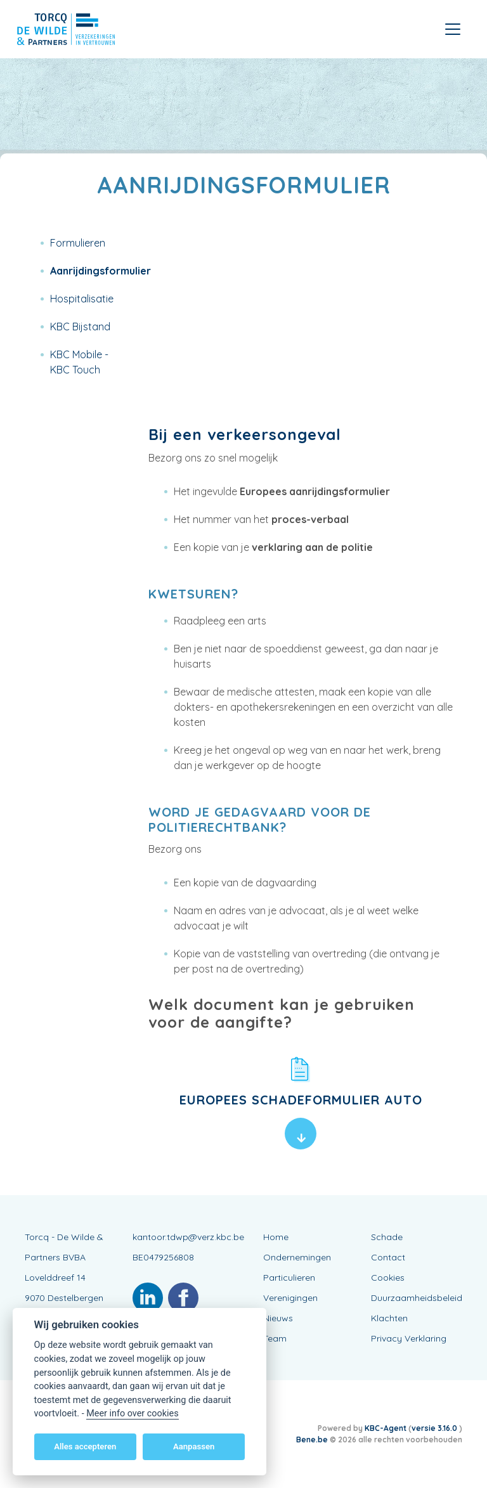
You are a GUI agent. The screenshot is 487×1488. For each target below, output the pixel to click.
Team (275, 1338)
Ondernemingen (297, 1257)
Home (276, 1237)
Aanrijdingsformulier (100, 270)
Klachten (389, 1318)
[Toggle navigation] (453, 29)
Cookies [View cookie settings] (388, 1277)
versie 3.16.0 (435, 1428)
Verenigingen (290, 1298)
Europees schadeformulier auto (300, 1100)
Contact (388, 1257)
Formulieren (77, 242)
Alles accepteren (85, 1446)
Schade (387, 1237)
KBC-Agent (385, 1428)
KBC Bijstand (80, 326)
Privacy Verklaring (408, 1338)
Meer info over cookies (132, 1413)
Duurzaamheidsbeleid (416, 1298)
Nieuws (278, 1318)
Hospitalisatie (82, 298)
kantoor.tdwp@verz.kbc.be (188, 1237)
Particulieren (289, 1277)
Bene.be (312, 1439)
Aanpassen (193, 1446)
